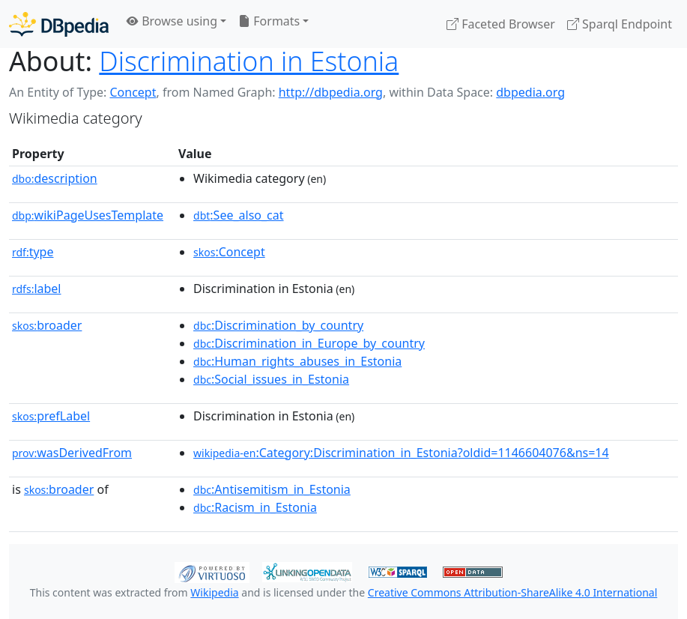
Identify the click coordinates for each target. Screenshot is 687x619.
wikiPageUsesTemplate (87, 215)
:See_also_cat (238, 215)
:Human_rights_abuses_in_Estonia (297, 361)
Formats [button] (269, 21)
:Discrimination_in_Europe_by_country (309, 343)
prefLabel (51, 416)
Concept (132, 92)
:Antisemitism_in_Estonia (272, 489)
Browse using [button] (172, 21)
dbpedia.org (530, 92)
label (36, 288)
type (33, 252)
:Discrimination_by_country (278, 325)
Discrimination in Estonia (249, 61)
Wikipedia (214, 592)
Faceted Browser (501, 24)
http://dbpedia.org (331, 92)
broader (47, 325)
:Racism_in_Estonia (255, 507)
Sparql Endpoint (619, 24)
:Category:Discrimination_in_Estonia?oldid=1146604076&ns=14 (401, 452)
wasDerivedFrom (72, 452)
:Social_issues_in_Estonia (271, 379)
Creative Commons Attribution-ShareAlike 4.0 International (512, 592)
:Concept (229, 252)
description (54, 178)
